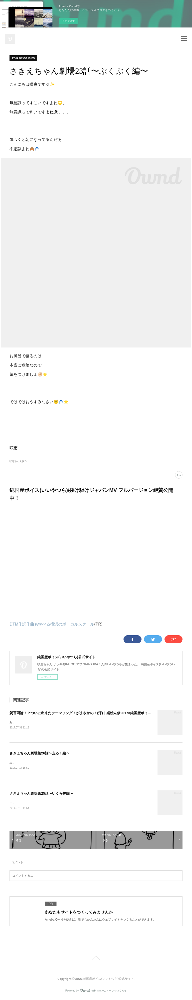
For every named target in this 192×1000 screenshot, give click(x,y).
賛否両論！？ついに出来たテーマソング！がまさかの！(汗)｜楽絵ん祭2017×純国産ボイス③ (82, 713)
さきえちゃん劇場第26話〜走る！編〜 (40, 753)
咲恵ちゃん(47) (18, 461)
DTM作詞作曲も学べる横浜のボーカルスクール (52, 624)
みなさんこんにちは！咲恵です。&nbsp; (37, 722)
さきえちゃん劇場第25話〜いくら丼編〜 (41, 794)
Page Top (96, 959)
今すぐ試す (68, 20)
